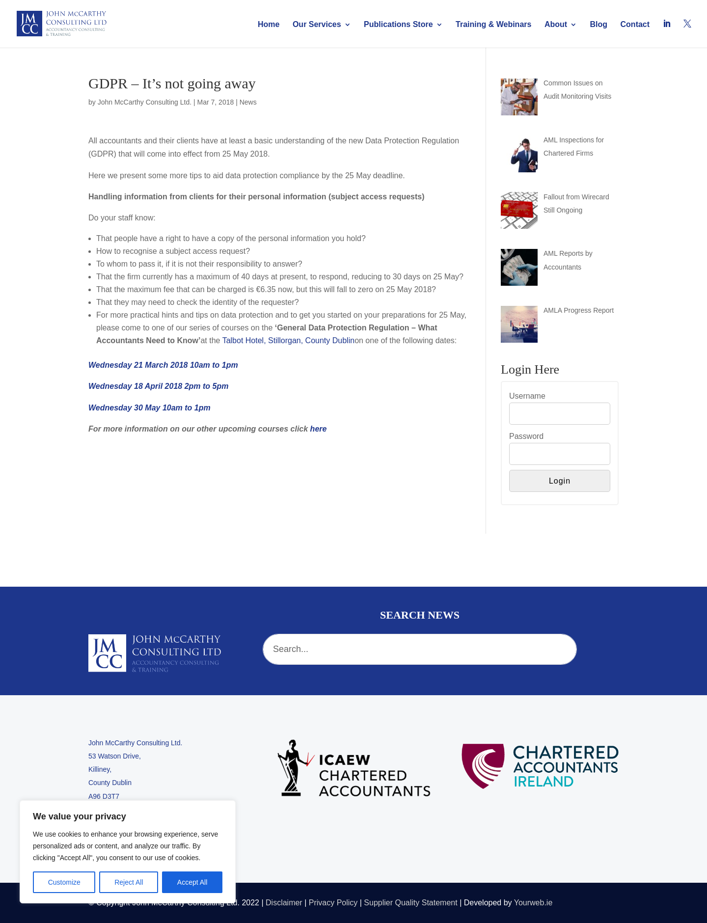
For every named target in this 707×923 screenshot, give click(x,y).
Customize (64, 882)
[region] (128, 851)
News (248, 102)
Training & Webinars (493, 24)
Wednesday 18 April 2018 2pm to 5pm (158, 386)
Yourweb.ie (533, 902)
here (318, 429)
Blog (599, 24)
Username (527, 396)
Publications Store (398, 24)
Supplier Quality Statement (410, 902)
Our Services (317, 24)
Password (526, 436)
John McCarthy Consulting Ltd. (144, 102)
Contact (635, 24)
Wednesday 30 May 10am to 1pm (149, 408)
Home (268, 24)
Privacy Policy (333, 902)
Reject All (128, 882)
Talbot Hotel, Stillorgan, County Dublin (288, 340)
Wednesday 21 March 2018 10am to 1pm (163, 365)
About (555, 24)
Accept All (192, 882)
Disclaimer (284, 902)
